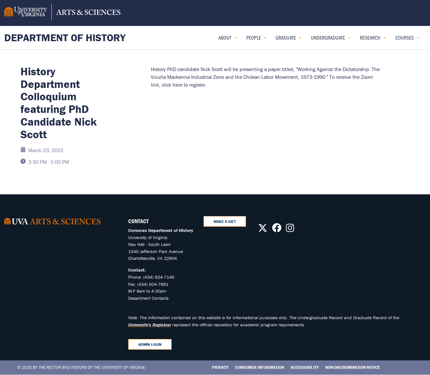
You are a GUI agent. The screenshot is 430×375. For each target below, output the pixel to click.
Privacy (220, 367)
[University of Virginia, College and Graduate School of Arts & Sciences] (62, 13)
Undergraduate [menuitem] (330, 39)
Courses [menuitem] (407, 39)
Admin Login (150, 344)
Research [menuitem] (372, 39)
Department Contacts (148, 298)
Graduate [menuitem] (288, 39)
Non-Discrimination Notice (352, 367)
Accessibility (304, 367)
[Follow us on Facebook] (276, 230)
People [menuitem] (256, 39)
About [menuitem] (228, 39)
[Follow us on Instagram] (290, 230)
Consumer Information (259, 367)
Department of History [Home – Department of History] (65, 37)
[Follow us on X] (262, 230)
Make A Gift (225, 221)
